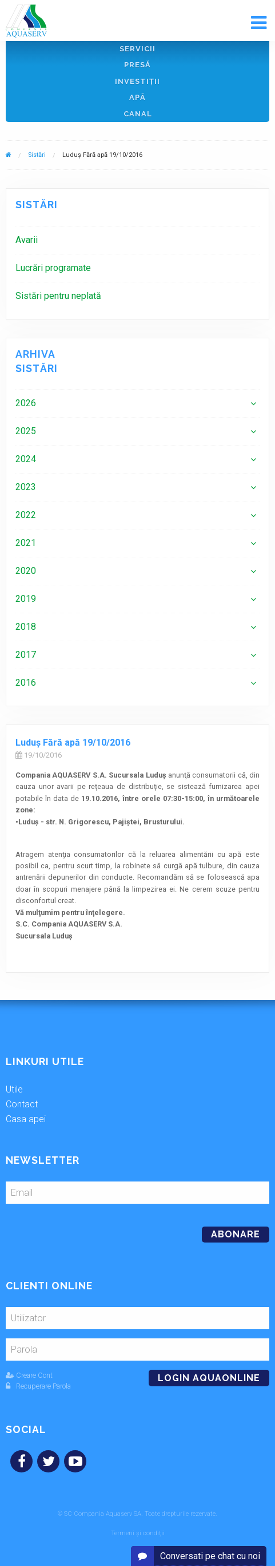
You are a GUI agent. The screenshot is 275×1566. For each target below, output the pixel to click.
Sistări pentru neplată (58, 295)
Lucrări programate (53, 267)
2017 (25, 654)
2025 (25, 431)
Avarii (26, 239)
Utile (14, 1089)
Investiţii (137, 81)
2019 (25, 598)
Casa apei (26, 1119)
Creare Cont (29, 1375)
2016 (25, 682)
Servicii (137, 48)
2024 (25, 459)
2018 (25, 626)
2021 (25, 542)
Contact (22, 1104)
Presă (137, 64)
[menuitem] (137, 240)
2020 (25, 570)
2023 (25, 486)
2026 (25, 403)
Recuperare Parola (38, 1386)
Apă (137, 97)
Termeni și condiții (138, 1533)
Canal (137, 114)
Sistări (37, 155)
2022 (25, 514)
